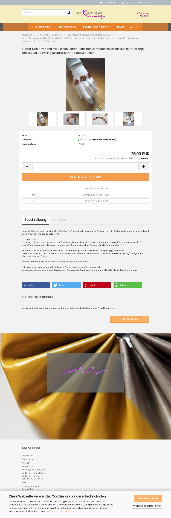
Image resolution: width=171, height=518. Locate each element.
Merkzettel (142, 2)
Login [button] (126, 2)
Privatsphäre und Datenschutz (30, 487)
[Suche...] (68, 13)
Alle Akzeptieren (148, 498)
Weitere (135, 27)
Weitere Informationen (147, 506)
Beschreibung (35, 219)
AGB (24, 482)
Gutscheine (27, 459)
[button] (108, 2)
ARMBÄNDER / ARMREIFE (97, 27)
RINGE (120, 27)
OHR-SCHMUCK (41, 27)
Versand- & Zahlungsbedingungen (33, 468)
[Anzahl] (86, 166)
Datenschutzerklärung (62, 511)
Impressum (27, 455)
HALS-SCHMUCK (67, 27)
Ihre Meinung (130, 319)
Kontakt (26, 462)
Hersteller (58, 219)
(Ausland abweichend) (104, 139)
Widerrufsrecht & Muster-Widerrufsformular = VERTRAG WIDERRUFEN (34, 476)
